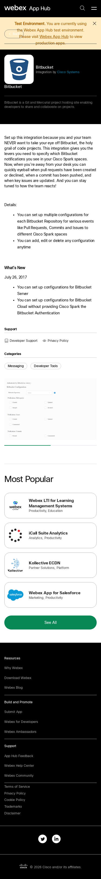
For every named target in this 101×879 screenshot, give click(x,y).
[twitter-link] (43, 840)
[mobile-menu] (94, 8)
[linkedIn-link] (57, 840)
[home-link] (28, 8)
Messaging (16, 366)
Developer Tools (46, 366)
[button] (94, 22)
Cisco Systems (67, 72)
